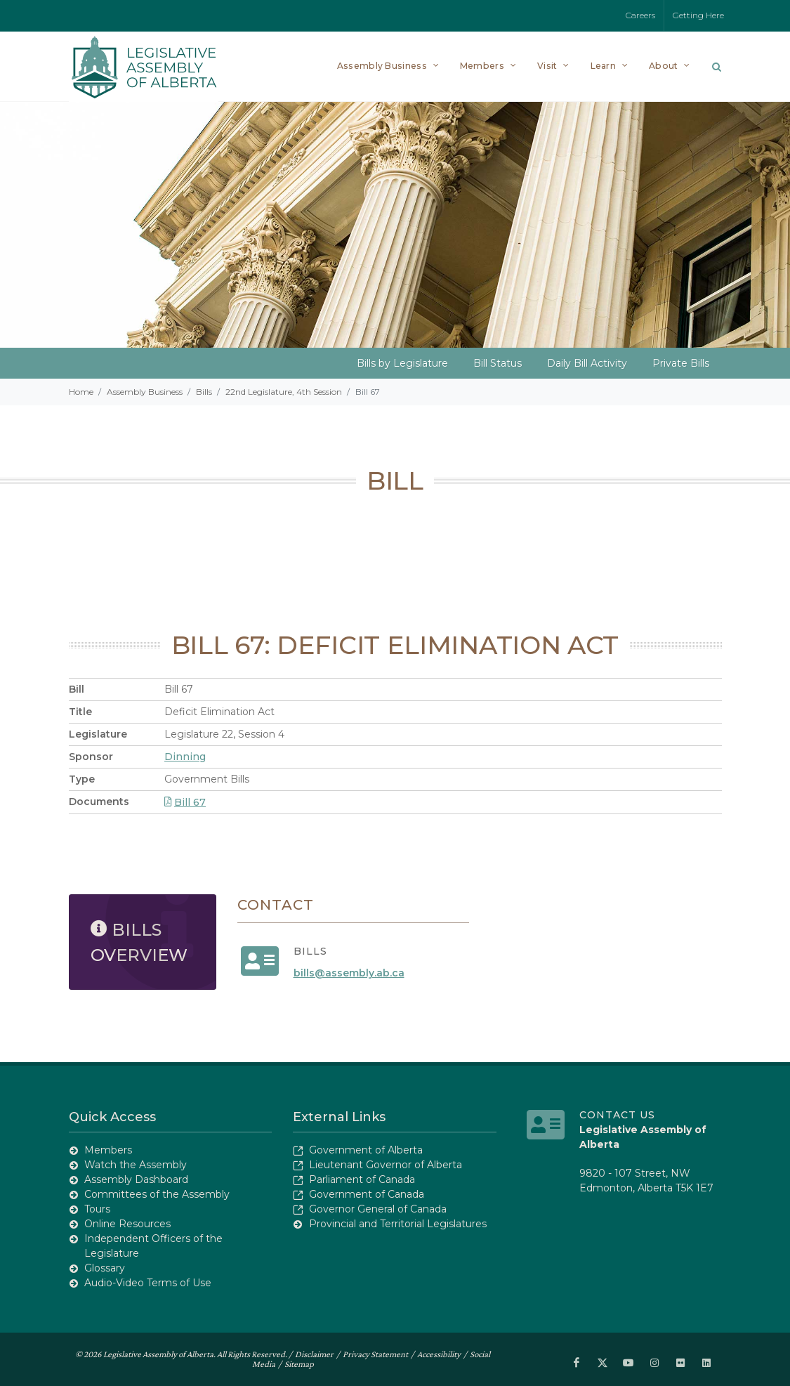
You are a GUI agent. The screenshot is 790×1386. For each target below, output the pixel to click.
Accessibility (439, 1354)
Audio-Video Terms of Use (147, 1282)
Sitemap (299, 1364)
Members (108, 1150)
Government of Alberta (366, 1150)
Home (81, 391)
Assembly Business (145, 391)
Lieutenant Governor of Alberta (385, 1164)
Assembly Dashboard (136, 1179)
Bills (204, 391)
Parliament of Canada (362, 1179)
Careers (640, 15)
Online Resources (127, 1223)
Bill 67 (185, 802)
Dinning (185, 756)
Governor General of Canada (378, 1209)
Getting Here (698, 15)
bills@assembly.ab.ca (349, 973)
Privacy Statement (375, 1354)
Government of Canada (366, 1194)
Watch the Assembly (135, 1164)
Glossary (104, 1268)
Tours (97, 1209)
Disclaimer (314, 1354)
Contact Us (617, 1115)
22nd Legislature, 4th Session (283, 391)
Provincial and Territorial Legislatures (398, 1223)
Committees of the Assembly (157, 1194)
